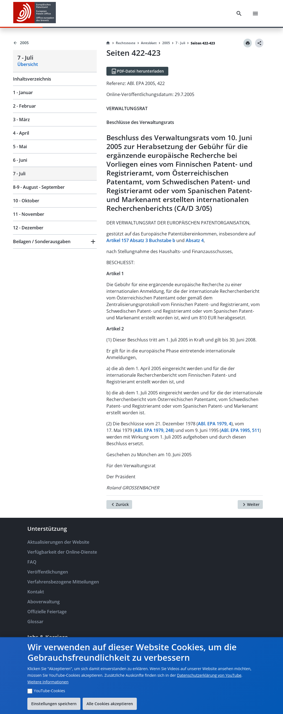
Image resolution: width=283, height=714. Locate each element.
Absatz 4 (195, 240)
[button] (55, 241)
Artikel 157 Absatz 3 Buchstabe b (140, 240)
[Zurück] (119, 504)
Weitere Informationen (47, 681)
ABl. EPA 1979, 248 (154, 430)
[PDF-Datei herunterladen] (137, 71)
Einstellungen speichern (54, 703)
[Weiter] (250, 504)
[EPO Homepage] (34, 13)
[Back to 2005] (55, 43)
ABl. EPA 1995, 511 (240, 430)
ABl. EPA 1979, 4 (214, 424)
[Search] (239, 13)
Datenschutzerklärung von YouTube (209, 675)
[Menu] (255, 13)
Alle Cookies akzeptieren (110, 703)
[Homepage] (108, 43)
